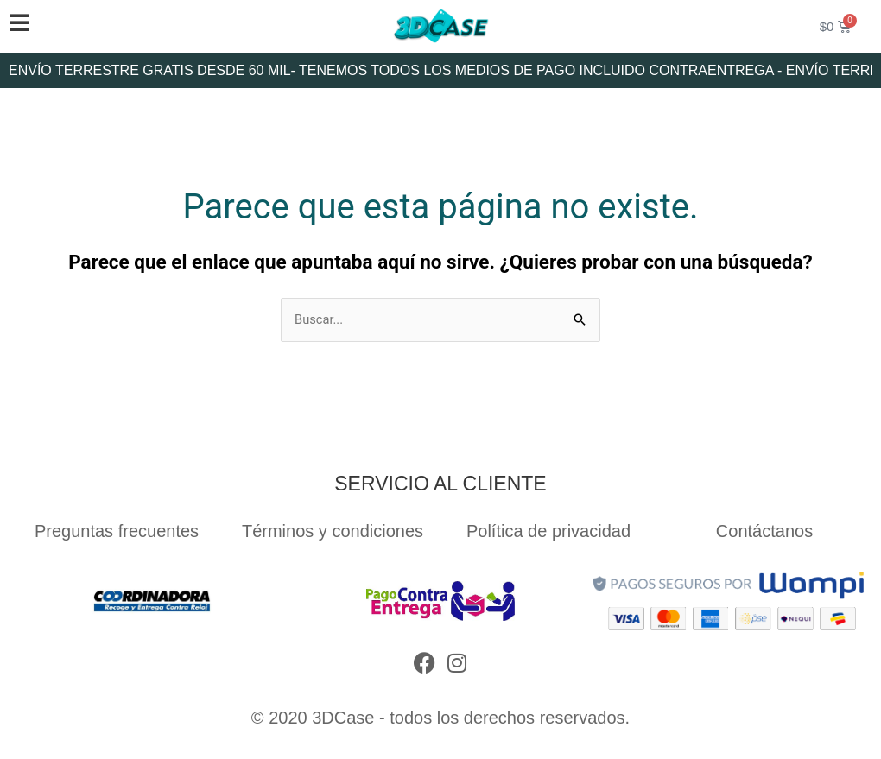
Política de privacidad (548, 531)
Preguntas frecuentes (117, 531)
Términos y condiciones (332, 531)
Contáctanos (764, 531)
